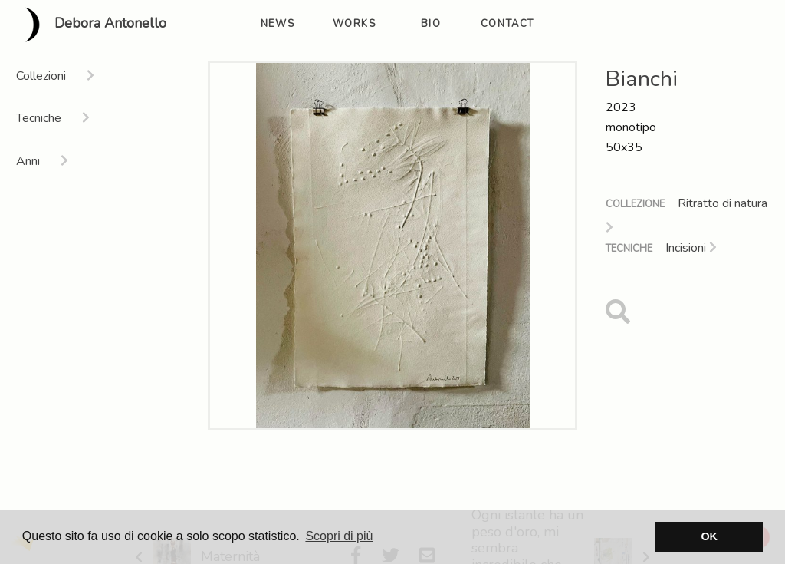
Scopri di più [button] (339, 536)
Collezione (635, 204)
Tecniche (629, 249)
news (277, 24)
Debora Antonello (89, 24)
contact (507, 24)
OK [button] (709, 536)
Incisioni (691, 247)
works (354, 24)
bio (431, 24)
